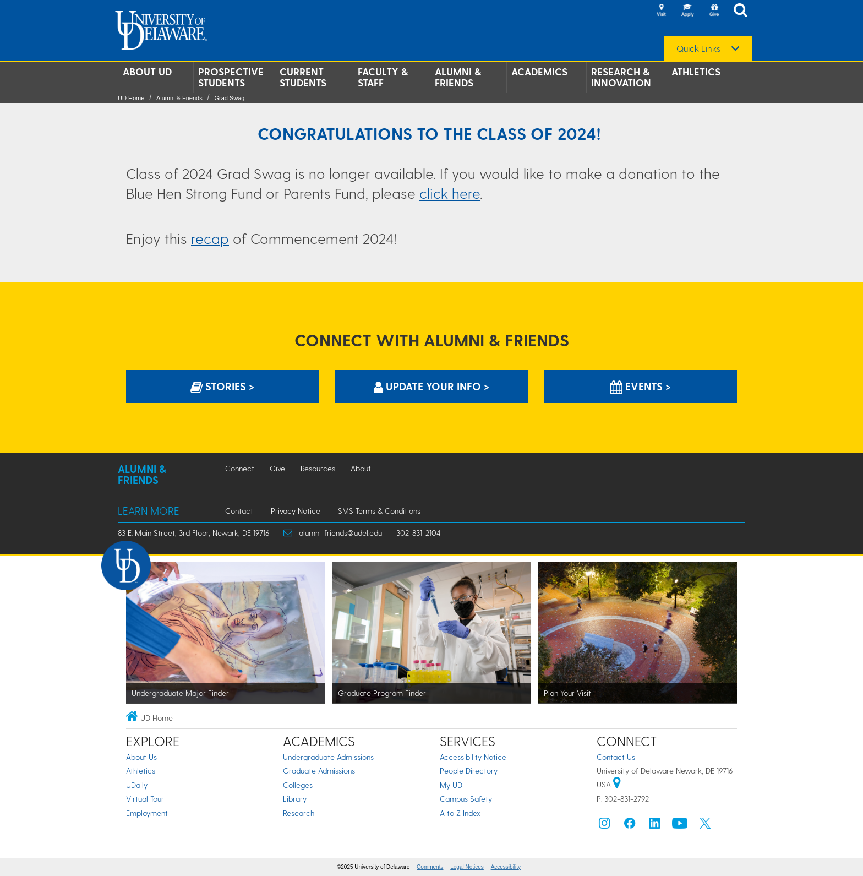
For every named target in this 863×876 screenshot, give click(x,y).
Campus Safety (466, 798)
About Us (141, 756)
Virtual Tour (145, 798)
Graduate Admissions (319, 770)
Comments (430, 867)
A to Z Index (460, 813)
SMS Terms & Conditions (379, 510)
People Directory (469, 770)
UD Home (131, 98)
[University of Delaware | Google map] (617, 784)
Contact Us (616, 756)
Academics (539, 71)
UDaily (137, 785)
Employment (147, 813)
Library (295, 798)
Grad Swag (229, 98)
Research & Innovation (621, 77)
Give (277, 468)
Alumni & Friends (458, 77)
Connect (239, 468)
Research (298, 813)
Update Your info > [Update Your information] (431, 386)
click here (449, 193)
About (361, 468)
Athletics (695, 71)
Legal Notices (467, 867)
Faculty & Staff (383, 77)
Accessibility (506, 867)
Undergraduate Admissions (328, 756)
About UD (147, 71)
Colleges (298, 785)
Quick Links (698, 48)
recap (210, 238)
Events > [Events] (640, 386)
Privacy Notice (295, 510)
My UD (451, 785)
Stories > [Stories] (222, 386)
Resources (318, 468)
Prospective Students (231, 77)
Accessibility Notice (473, 756)
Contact (239, 510)
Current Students (303, 77)
